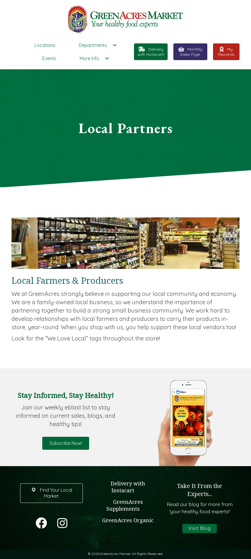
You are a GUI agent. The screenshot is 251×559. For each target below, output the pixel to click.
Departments (93, 45)
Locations (45, 45)
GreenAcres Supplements (124, 505)
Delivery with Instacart (128, 487)
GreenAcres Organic (128, 520)
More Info (89, 58)
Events (49, 58)
